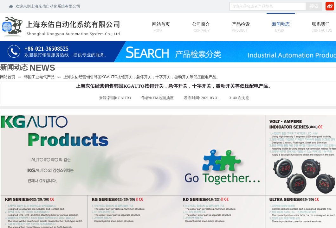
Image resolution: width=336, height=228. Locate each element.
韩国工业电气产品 (39, 77)
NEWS (42, 68)
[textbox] (267, 6)
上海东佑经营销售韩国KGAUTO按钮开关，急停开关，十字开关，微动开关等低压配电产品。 (141, 77)
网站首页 (7, 77)
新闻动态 (14, 67)
